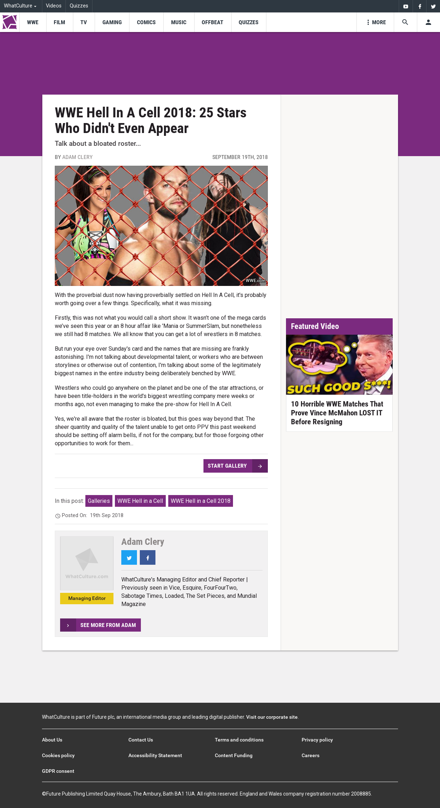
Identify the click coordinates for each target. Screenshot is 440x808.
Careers (310, 755)
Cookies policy (58, 755)
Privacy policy (317, 740)
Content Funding (234, 755)
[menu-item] (32, 22)
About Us (52, 740)
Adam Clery (77, 157)
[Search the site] (405, 22)
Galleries (99, 501)
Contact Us (140, 740)
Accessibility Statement (155, 755)
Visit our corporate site (272, 717)
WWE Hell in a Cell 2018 (200, 501)
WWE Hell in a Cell (140, 501)
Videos (54, 6)
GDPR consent (58, 771)
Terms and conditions (239, 740)
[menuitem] (406, 6)
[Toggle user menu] (428, 22)
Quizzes (79, 6)
